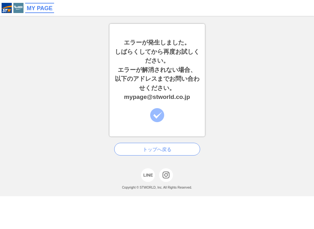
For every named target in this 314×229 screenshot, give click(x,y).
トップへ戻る (157, 149)
